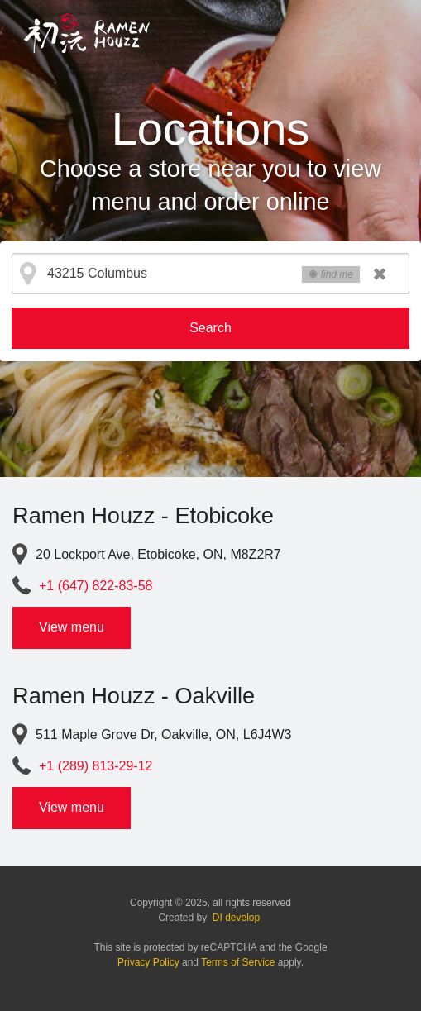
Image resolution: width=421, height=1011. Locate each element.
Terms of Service (238, 962)
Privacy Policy (148, 962)
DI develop (236, 917)
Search (210, 328)
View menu (71, 627)
